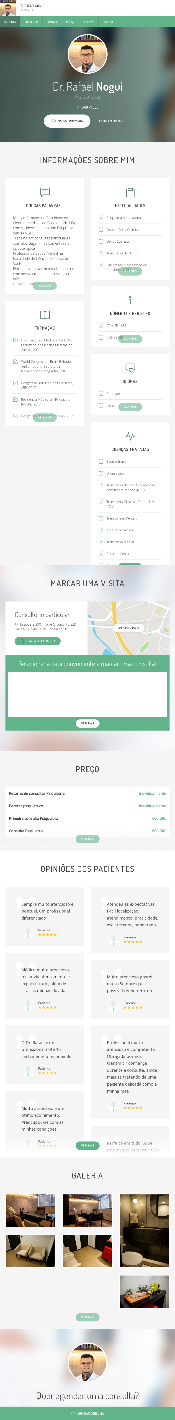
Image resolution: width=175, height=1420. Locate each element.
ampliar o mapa (128, 627)
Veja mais (87, 1145)
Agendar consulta (87, 1413)
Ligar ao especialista (37, 641)
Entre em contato (111, 121)
